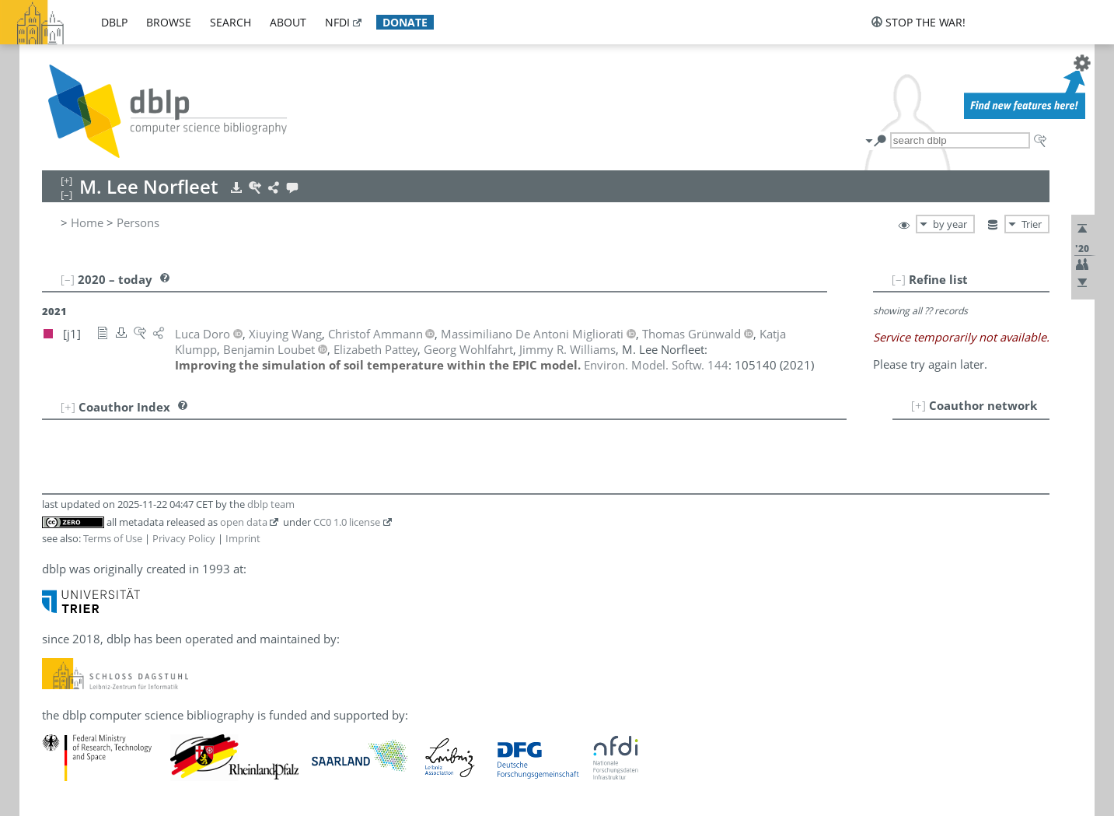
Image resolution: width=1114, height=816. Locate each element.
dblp (114, 22)
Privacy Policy (183, 538)
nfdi (337, 22)
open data (243, 522)
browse (168, 22)
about (288, 22)
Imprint (242, 538)
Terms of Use (112, 538)
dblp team (271, 504)
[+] (918, 405)
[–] (899, 279)
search (230, 22)
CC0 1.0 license (346, 522)
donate (405, 22)
